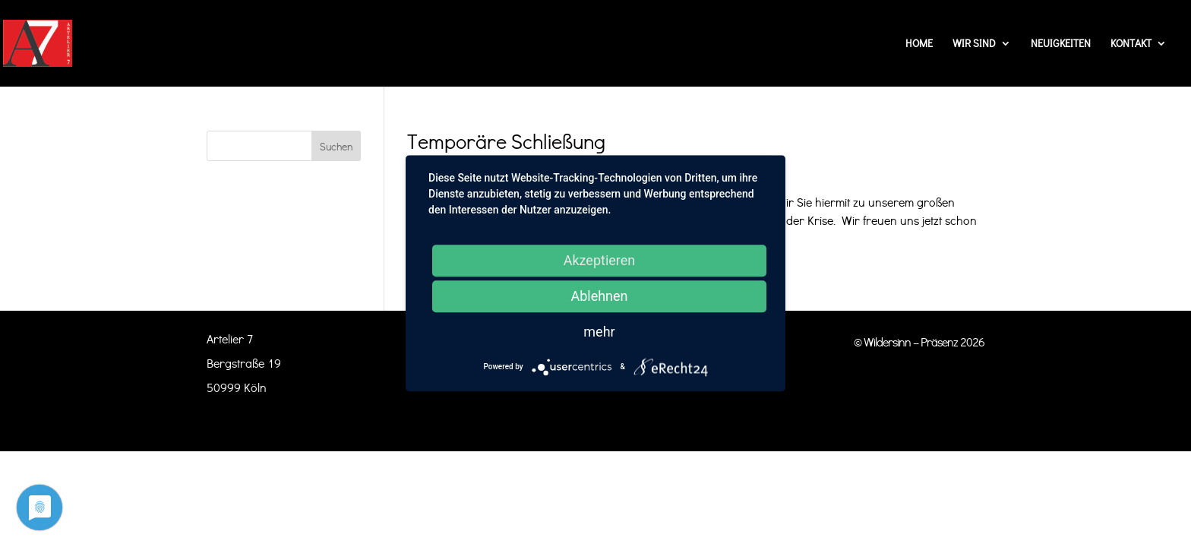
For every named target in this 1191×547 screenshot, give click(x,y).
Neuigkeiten (1061, 44)
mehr (598, 332)
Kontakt (1131, 44)
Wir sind (974, 44)
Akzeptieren (600, 260)
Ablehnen (598, 296)
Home (919, 44)
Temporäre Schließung (506, 141)
